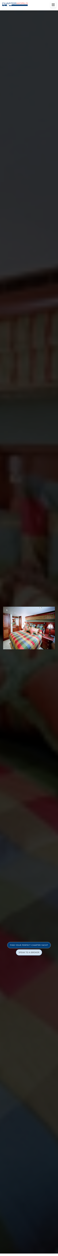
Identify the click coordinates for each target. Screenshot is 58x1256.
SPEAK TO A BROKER (29, 952)
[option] (29, 628)
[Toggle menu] (53, 5)
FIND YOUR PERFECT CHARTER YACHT (29, 945)
